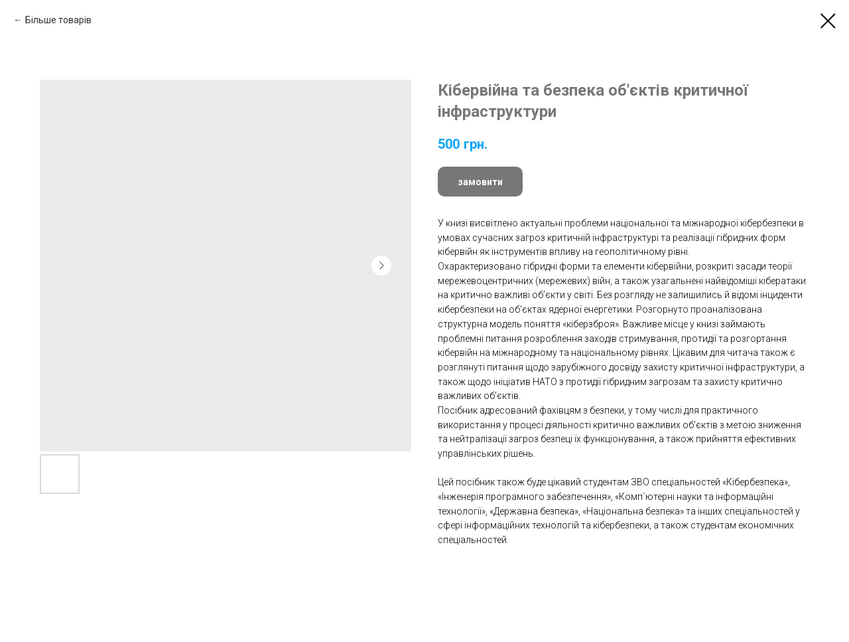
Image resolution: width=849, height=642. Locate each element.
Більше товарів (58, 20)
